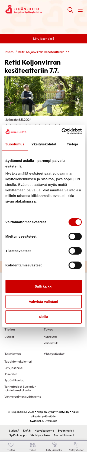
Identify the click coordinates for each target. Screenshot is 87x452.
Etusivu (9, 52)
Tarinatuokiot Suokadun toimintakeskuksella (20, 388)
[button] (70, 12)
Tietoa (9, 329)
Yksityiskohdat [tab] (44, 144)
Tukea (48, 329)
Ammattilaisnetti (64, 435)
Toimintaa (12, 354)
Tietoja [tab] (72, 144)
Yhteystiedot (54, 354)
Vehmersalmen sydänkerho (22, 396)
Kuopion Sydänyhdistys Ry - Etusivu (35, 9)
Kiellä (43, 317)
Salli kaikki (43, 286)
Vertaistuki (51, 343)
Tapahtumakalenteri (18, 361)
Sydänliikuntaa (14, 380)
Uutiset (9, 336)
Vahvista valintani (43, 302)
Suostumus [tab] (15, 144)
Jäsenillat (10, 374)
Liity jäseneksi (13, 368)
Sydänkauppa (17, 435)
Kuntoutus (50, 336)
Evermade (51, 421)
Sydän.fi (14, 430)
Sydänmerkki (66, 430)
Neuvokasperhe (44, 430)
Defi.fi (27, 430)
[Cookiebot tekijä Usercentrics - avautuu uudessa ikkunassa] (62, 131)
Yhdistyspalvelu (40, 435)
